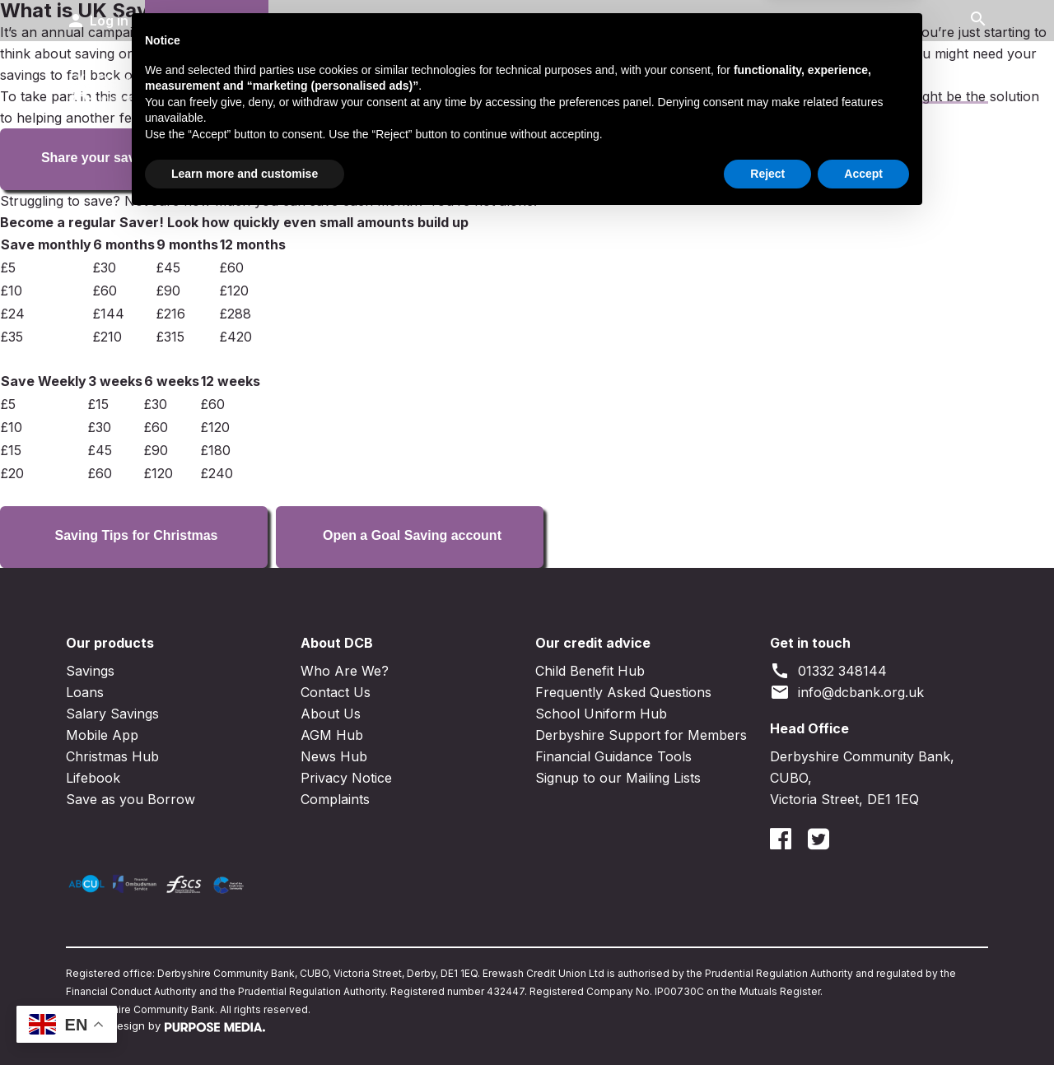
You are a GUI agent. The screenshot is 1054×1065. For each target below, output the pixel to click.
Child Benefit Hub (590, 671)
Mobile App (102, 735)
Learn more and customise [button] (244, 1019)
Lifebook (93, 778)
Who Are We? (345, 671)
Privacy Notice (346, 778)
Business (642, 83)
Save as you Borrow (130, 799)
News (893, 83)
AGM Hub (332, 735)
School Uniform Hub (601, 713)
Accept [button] (863, 1019)
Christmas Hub (112, 756)
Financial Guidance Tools (613, 756)
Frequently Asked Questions (623, 692)
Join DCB (206, 20)
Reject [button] (767, 1019)
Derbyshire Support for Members (641, 735)
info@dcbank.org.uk (847, 692)
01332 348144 (828, 671)
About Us (331, 713)
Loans (499, 83)
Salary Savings (112, 713)
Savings (375, 83)
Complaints (335, 799)
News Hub (334, 756)
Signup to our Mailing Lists (618, 778)
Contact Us (781, 83)
